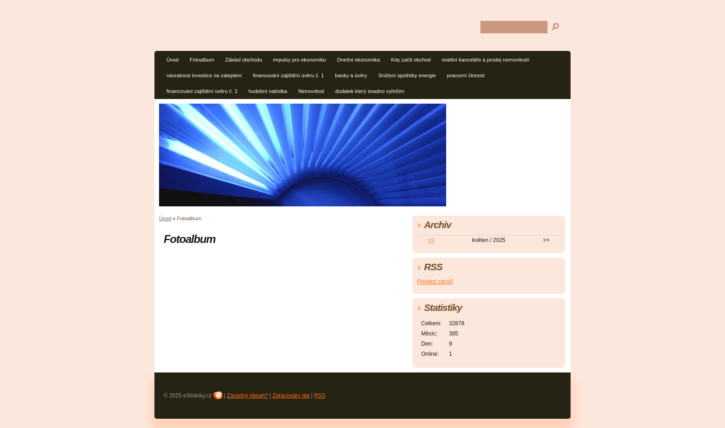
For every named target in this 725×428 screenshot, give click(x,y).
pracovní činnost (466, 75)
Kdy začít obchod (411, 59)
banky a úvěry (351, 75)
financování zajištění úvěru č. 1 (288, 75)
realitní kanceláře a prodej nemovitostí (485, 59)
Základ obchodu (243, 59)
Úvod (172, 59)
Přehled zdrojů (435, 282)
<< (431, 240)
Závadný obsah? (247, 395)
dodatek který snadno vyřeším (369, 91)
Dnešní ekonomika (358, 59)
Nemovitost (311, 91)
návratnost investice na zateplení (204, 75)
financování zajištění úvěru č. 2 (202, 91)
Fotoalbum (202, 59)
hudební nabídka (268, 91)
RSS (320, 395)
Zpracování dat (290, 395)
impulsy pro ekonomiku (299, 59)
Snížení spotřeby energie (407, 75)
